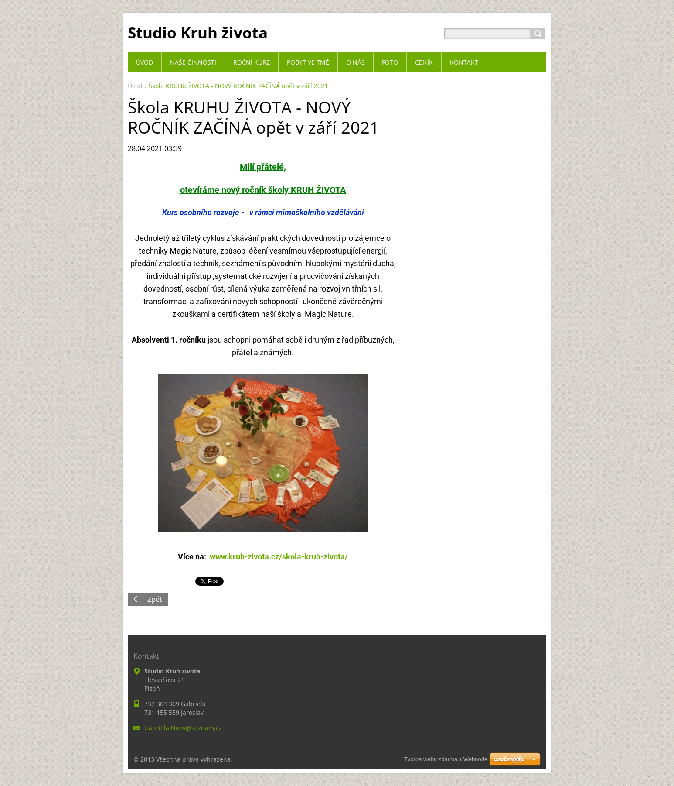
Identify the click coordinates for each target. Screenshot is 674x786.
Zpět (154, 599)
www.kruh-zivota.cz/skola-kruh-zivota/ (279, 556)
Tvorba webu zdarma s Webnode (445, 759)
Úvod (135, 86)
